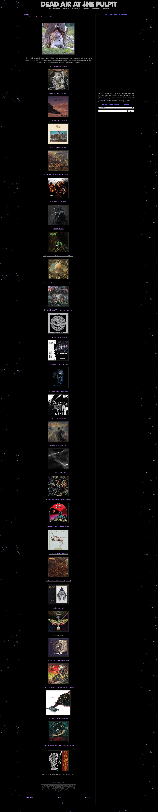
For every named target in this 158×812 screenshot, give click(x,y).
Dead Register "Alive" (59, 66)
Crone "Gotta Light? (59, 472)
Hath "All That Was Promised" (59, 660)
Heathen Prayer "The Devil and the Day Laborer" (59, 745)
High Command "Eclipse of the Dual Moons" (59, 256)
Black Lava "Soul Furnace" (59, 418)
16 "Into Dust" (59, 608)
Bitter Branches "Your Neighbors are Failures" (59, 687)
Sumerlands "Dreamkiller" (59, 93)
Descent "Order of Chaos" (59, 554)
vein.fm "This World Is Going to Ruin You (59, 174)
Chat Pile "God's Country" (59, 120)
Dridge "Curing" (59, 229)
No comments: (58, 781)
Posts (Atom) (62, 803)
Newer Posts (29, 797)
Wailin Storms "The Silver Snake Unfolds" (59, 310)
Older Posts (87, 797)
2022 (26, 15)
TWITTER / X (76, 9)
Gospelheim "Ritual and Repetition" (59, 581)
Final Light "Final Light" (59, 445)
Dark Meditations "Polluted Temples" (59, 499)
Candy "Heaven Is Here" (59, 147)
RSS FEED (106, 9)
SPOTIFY (86, 9)
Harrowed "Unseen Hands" (59, 337)
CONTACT (66, 9)
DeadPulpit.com (54, 9)
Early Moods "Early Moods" (59, 391)
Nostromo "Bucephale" (59, 201)
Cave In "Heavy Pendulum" (59, 718)
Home (58, 797)
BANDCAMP (96, 9)
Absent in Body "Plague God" (59, 364)
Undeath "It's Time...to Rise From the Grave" (59, 283)
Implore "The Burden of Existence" (59, 527)
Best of (62, 783)
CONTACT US (105, 101)
